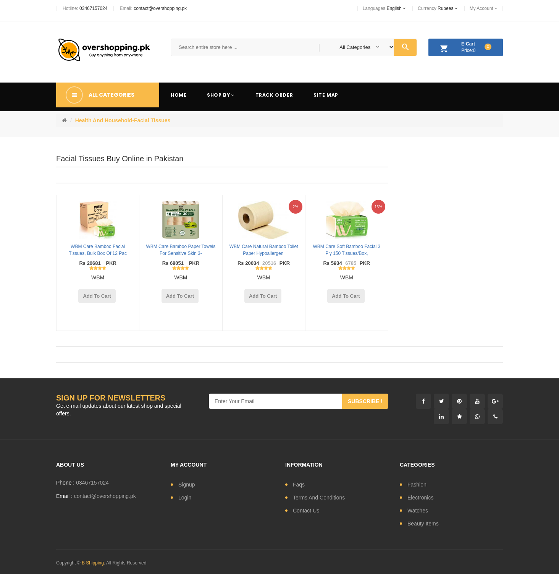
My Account (484, 8)
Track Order (274, 95)
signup (186, 485)
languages (384, 8)
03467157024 (93, 8)
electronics (420, 498)
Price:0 (463, 48)
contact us (306, 511)
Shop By (220, 95)
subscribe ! (365, 401)
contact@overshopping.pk (160, 8)
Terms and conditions (319, 498)
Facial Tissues (152, 120)
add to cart (97, 296)
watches (417, 511)
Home (178, 95)
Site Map (325, 95)
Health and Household (103, 120)
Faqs (299, 485)
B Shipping (93, 563)
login (184, 498)
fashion (417, 485)
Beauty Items (423, 523)
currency (438, 8)
